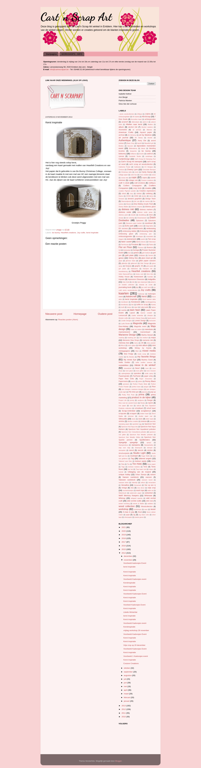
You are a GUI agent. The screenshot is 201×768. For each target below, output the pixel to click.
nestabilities (124, 365)
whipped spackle (137, 498)
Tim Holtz (137, 464)
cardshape (148, 156)
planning (145, 392)
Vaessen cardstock (127, 480)
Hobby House (124, 277)
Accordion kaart (136, 119)
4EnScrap (146, 117)
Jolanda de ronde (145, 284)
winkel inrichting (124, 503)
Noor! (137, 368)
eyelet (143, 239)
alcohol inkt (132, 127)
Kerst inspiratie (129, 572)
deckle (144, 196)
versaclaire (152, 482)
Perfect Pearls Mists (140, 384)
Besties (121, 146)
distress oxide (125, 212)
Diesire (128, 204)
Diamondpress (126, 201)
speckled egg (136, 424)
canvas (121, 156)
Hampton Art (147, 268)
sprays (149, 442)
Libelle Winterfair (130, 612)
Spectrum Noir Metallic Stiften (129, 437)
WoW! (153, 509)
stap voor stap (124, 448)
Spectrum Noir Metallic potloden (141, 434)
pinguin (146, 386)
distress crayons (136, 206)
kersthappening (150, 302)
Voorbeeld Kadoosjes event (134, 579)
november (128, 560)
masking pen (131, 337)
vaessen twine (124, 482)
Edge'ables (149, 226)
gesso (121, 258)
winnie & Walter (138, 503)
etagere (121, 239)
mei (125, 686)
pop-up (153, 392)
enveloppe (139, 236)
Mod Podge (128, 354)
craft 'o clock (124, 183)
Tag (132, 458)
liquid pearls (152, 318)
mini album (143, 345)
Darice (121, 196)
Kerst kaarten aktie (149, 299)
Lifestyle (150, 315)
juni (125, 683)
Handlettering (123, 271)
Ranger (150, 400)
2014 (124, 553)
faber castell (126, 242)
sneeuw (144, 421)
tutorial (121, 472)
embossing (151, 228)
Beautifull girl (148, 143)
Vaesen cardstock (130, 477)
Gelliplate (142, 255)
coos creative (144, 175)
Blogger (118, 761)
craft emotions (139, 183)
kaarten (124, 293)
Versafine (125, 485)
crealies (148, 188)
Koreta (153, 304)
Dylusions (139, 221)
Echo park (129, 226)
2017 (124, 542)
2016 (124, 546)
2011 (124, 713)
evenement (131, 239)
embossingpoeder (125, 236)
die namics (146, 201)
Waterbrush (122, 493)
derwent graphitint (135, 199)
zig (134, 515)
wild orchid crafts (134, 501)
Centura (121, 169)
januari (127, 701)
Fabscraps (152, 242)
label (135, 307)
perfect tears (136, 386)
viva (132, 488)
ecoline (140, 226)
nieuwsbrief (127, 368)
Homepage (80, 313)
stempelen (122, 450)
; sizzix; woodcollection (126, 114)
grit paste (122, 268)
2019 (124, 535)
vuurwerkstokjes (128, 490)
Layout (132, 313)
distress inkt (128, 209)
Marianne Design (127, 334)
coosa (154, 175)
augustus (128, 675)
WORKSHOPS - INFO (71, 54)
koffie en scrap (142, 305)
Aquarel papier (146, 132)
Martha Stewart (147, 335)
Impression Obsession (136, 279)
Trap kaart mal (141, 469)
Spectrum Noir (150, 424)
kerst (144, 296)
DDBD (136, 196)
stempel (149, 448)
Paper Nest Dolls (126, 379)
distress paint (123, 215)
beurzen (130, 146)
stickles (150, 450)
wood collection (127, 506)
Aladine (150, 124)
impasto (122, 279)
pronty (132, 400)
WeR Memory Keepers (129, 495)
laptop (154, 307)
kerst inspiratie (92, 233)
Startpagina (51, 54)
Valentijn (134, 482)
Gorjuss (128, 266)
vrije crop (152, 488)
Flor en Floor (125, 247)
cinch (136, 172)
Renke (143, 403)
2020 (124, 531)
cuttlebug (149, 194)
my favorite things (146, 356)
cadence (150, 154)
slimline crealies (132, 421)
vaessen (148, 477)
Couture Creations (131, 663)
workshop (123, 509)
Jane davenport (142, 282)
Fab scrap (152, 239)
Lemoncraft (123, 315)
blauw (143, 148)
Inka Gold (126, 282)
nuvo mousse (151, 371)
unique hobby (124, 474)
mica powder (151, 343)
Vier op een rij (150, 485)
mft (142, 343)
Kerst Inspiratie (129, 590)
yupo (128, 515)
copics (144, 178)
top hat (130, 469)
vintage (124, 488)
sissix (133, 419)
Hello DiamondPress (126, 274)
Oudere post (105, 313)
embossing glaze (126, 234)
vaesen (153, 475)
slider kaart (149, 419)
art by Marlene (145, 135)
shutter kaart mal (145, 416)
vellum (143, 482)
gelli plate (129, 255)
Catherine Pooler (124, 167)
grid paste (149, 266)
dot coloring (130, 218)
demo (151, 196)
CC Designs (148, 167)
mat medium (143, 337)
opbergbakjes (125, 373)
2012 (124, 709)
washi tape (140, 490)
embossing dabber (130, 231)
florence (150, 247)
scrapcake (122, 414)
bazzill (139, 143)
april (126, 690)
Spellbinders (144, 440)
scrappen (133, 414)
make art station (136, 329)
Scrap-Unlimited (128, 411)
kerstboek (124, 302)
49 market (135, 116)
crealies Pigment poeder (127, 191)
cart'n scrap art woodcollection (141, 164)
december (128, 556)
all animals (137, 130)
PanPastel (137, 376)
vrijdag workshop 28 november (136, 630)
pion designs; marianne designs (132, 389)
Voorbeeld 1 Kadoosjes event (135, 656)
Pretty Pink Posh (128, 395)
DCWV (128, 196)
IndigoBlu (152, 279)
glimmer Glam (130, 261)
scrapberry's (146, 411)
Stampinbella (148, 445)
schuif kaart (151, 408)
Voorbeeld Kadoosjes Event (135, 594)
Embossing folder (146, 231)
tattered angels (145, 458)
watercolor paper (135, 493)
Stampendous (123, 445)
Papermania (123, 381)
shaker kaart (144, 413)
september (128, 672)
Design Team (150, 199)
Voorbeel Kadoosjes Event (134, 605)
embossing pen (146, 234)
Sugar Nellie (145, 456)
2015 (124, 549)
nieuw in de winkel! (145, 365)
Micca (123, 345)
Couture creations (147, 180)
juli (125, 679)
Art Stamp (139, 137)
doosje (121, 218)
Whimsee (148, 495)
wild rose (149, 501)
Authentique (125, 140)
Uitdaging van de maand (139, 472)
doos (151, 215)
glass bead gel (147, 258)
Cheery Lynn (132, 169)
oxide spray (149, 373)
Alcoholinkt (123, 130)
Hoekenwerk (138, 277)
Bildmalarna (133, 148)
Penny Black (150, 381)
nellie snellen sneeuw (144, 362)
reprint (150, 403)
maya (153, 337)
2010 (124, 717)
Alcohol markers (147, 127)
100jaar (139, 114)
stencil (131, 450)
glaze (120, 261)
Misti (136, 351)
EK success (123, 228)
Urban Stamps (141, 475)
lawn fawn (135, 310)
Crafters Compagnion (132, 186)
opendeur (137, 373)
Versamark (137, 485)
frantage (136, 250)
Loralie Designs (126, 320)
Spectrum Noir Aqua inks (129, 426)
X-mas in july (128, 512)
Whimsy (122, 498)
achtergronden (150, 119)
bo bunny (56, 233)
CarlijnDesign (124, 159)
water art (150, 490)
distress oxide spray (145, 212)
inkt (133, 282)
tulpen (151, 469)
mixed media (149, 350)
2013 (124, 706)
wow (145, 509)
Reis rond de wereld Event (128, 403)
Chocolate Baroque (149, 169)
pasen (133, 381)
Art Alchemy (132, 135)
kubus (129, 307)
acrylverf (125, 122)
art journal (123, 138)
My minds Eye (130, 360)
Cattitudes (137, 167)
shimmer (131, 416)
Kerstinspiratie (129, 583)
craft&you (152, 183)
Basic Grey (130, 143)
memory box (124, 343)
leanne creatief (146, 313)
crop (131, 193)
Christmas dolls (126, 172)
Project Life (123, 400)
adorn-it (145, 122)
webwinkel (149, 493)
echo (120, 226)
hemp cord (139, 274)
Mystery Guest (147, 360)
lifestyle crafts (123, 318)
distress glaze (150, 207)
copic (134, 177)
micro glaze (132, 345)
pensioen (126, 384)
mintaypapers (124, 351)
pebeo (140, 381)
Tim (128, 464)
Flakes (151, 244)
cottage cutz (133, 180)
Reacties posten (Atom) (68, 320)
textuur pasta (140, 461)
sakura (139, 405)
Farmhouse (125, 244)
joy (137, 287)
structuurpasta (124, 453)
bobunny (122, 154)
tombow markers (134, 467)
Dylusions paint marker (134, 223)
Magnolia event (140, 326)
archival (122, 135)
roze (131, 405)
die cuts (136, 201)
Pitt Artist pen (134, 392)
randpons (140, 400)
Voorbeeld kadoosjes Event (134, 563)
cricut (124, 194)
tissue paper (151, 464)
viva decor (140, 488)
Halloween (134, 268)
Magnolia (137, 323)
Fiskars (143, 244)
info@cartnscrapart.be (59, 69)
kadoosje (141, 294)
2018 (124, 538)
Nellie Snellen (124, 362)
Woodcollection (147, 506)
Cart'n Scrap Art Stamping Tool (145, 159)
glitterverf (134, 263)
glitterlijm (125, 263)
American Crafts (126, 132)
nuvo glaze (129, 371)
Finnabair (134, 245)
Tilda (122, 464)
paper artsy (148, 376)
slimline (121, 421)
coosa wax (124, 177)
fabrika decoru (141, 242)
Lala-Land (144, 307)
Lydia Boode (125, 323)
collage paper (123, 175)
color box (134, 175)
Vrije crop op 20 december (134, 645)
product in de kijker (141, 397)
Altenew (149, 130)
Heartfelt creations (68, 233)
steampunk (138, 448)
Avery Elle (142, 141)
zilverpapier (128, 517)
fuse (129, 253)
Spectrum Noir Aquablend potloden (142, 429)
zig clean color (144, 515)
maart (126, 694)
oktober (127, 668)
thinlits (153, 461)
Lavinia (123, 310)
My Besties (130, 357)
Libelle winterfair (137, 315)
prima (141, 394)
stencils (140, 450)
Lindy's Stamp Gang (138, 318)
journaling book (125, 287)
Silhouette (123, 419)
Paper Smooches (145, 379)
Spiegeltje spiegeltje (128, 442)
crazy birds (137, 188)
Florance (141, 247)
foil (120, 250)
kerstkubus (124, 304)
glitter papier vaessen (147, 261)
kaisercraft (131, 296)
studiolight (134, 456)
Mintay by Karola (143, 348)
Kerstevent (135, 302)
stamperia (136, 445)
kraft (122, 307)
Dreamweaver (142, 218)
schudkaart (139, 408)
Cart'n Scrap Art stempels (132, 162)
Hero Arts (150, 274)
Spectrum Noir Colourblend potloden (133, 432)
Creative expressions (147, 191)
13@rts (147, 114)
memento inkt (148, 340)
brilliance (133, 154)
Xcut (140, 512)
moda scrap (141, 354)
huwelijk (150, 277)
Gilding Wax (133, 258)
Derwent (121, 199)
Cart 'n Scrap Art (76, 16)
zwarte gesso (139, 517)
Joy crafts (81, 233)
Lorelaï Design (140, 321)
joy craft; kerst (146, 287)
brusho (141, 154)
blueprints (133, 151)
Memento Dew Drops (131, 340)
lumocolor (152, 320)
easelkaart (149, 223)
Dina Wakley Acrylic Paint (143, 204)
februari (127, 697)
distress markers (146, 210)
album (121, 127)
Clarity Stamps (147, 172)
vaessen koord (147, 480)
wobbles (150, 503)
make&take (148, 329)
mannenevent (124, 332)
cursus (139, 194)
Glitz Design (144, 263)
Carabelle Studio (135, 156)
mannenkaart (145, 332)
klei (132, 304)
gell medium (146, 253)
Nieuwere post (53, 313)
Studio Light (139, 453)
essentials (149, 236)
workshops (137, 509)
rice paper (122, 405)
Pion (154, 387)
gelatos (136, 253)
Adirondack (135, 122)
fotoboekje (126, 250)
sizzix (140, 419)
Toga (123, 467)
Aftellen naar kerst (134, 124)
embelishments (137, 228)
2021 (124, 527)
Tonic (145, 467)
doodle (133, 215)
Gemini (150, 255)
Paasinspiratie (124, 376)
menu (136, 343)
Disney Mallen (123, 206)
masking (121, 337)
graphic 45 (139, 266)
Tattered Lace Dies (125, 461)
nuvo (147, 368)
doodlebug (142, 215)
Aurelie (150, 137)
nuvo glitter (139, 371)
